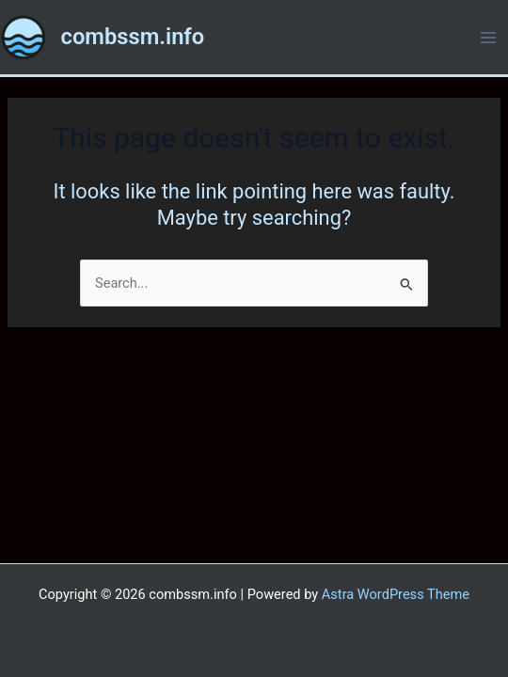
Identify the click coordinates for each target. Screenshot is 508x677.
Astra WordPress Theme (395, 594)
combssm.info (133, 37)
